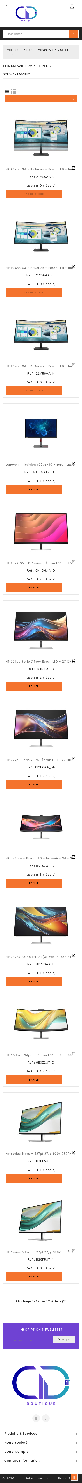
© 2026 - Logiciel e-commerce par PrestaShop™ (41, 1478)
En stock (32, 186)
